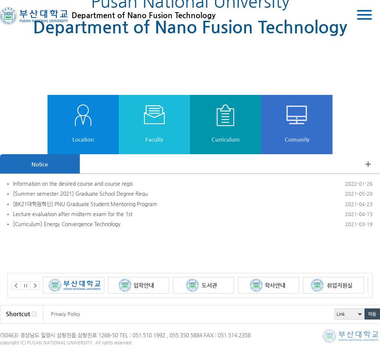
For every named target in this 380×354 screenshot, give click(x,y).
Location (83, 139)
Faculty (154, 139)
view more (368, 164)
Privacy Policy (65, 314)
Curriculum (226, 139)
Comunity (297, 139)
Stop (25, 285)
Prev (16, 285)
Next (35, 285)
